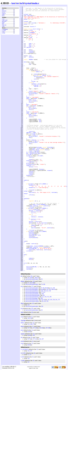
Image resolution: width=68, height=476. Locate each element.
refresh (31, 232)
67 (41, 341)
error (3, 12)
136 (33, 335)
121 (47, 343)
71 (30, 392)
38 (42, 354)
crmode (31, 207)
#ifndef (26, 16)
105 (42, 359)
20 (34, 406)
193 (47, 354)
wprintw (33, 272)
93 (30, 330)
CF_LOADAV (43, 219)
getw (31, 181)
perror (31, 120)
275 (59, 352)
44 (41, 342)
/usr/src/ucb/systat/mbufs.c (32, 346)
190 (34, 388)
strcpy (28, 196)
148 (54, 341)
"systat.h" (33, 30)
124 (28, 357)
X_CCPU (4, 34)
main (3, 17)
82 (28, 384)
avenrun (35, 245)
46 (32, 365)
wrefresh (31, 278)
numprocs (28, 197)
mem (3, 26)
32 (32, 383)
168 (42, 351)
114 (45, 343)
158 (34, 334)
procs (28, 194)
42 (33, 375)
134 (30, 335)
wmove (30, 266)
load (3, 15)
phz (27, 183)
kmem (3, 25)
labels (4, 14)
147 (44, 352)
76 (28, 380)
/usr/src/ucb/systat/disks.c (31, 342)
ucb (22, 3)
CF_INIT (40, 185)
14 (32, 394)
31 (32, 379)
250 (54, 352)
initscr (31, 156)
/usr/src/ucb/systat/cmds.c (32, 332)
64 (28, 388)
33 (32, 396)
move (30, 281)
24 (32, 409)
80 (43, 341)
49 (43, 342)
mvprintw (31, 229)
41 (32, 369)
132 (28, 377)
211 (32, 339)
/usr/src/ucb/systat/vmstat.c (32, 354)
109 (43, 346)
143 (42, 352)
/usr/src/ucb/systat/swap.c (31, 352)
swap (3, 29)
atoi (39, 99)
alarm (30, 284)
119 (47, 342)
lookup (36, 87)
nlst (37, 33)
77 (42, 345)
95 (32, 330)
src (17, 3)
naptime (4, 28)
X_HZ (3, 35)
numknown (31, 193)
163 (40, 380)
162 (50, 342)
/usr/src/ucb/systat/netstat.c (32, 349)
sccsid (33, 26)
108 (36, 330)
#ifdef (26, 228)
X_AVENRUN (5, 32)
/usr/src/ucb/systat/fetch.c (31, 343)
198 (49, 380)
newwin (33, 166)
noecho (31, 206)
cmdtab (38, 85)
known (30, 190)
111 (51, 341)
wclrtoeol (44, 266)
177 (33, 377)
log (35, 180)
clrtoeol (28, 300)
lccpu (30, 180)
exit (35, 93)
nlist (34, 33)
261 (56, 352)
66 (30, 388)
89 (30, 398)
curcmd (33, 96)
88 (28, 398)
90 (45, 341)
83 (30, 384)
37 (28, 335)
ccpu (3, 20)
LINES (34, 158)
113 (38, 330)
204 (31, 329)
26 (33, 413)
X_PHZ (3, 37)
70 (28, 392)
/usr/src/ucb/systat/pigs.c (31, 351)
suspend (31, 61)
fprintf (36, 90)
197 (46, 380)
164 (42, 380)
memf (27, 124)
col (39, 281)
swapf (28, 133)
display (4, 11)
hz (27, 181)
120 (28, 411)
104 (42, 343)
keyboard (28, 209)
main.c (35, 3)
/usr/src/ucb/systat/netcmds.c (32, 348)
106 (44, 337)
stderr (41, 90)
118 (28, 371)
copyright (5, 22)
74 (41, 337)
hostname (38, 175)
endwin (31, 308)
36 (28, 330)
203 (51, 352)
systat (28, 3)
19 (31, 390)
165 (48, 352)
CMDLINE (28, 158)
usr (13, 3)
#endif (26, 22)
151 (48, 349)
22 (37, 402)
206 (52, 342)
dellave (4, 23)
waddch (33, 269)
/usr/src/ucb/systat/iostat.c (32, 345)
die (3, 10)
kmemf (28, 115)
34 (33, 386)
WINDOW (31, 70)
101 (44, 348)
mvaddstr (31, 221)
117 (34, 380)
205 (50, 349)
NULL (34, 161)
